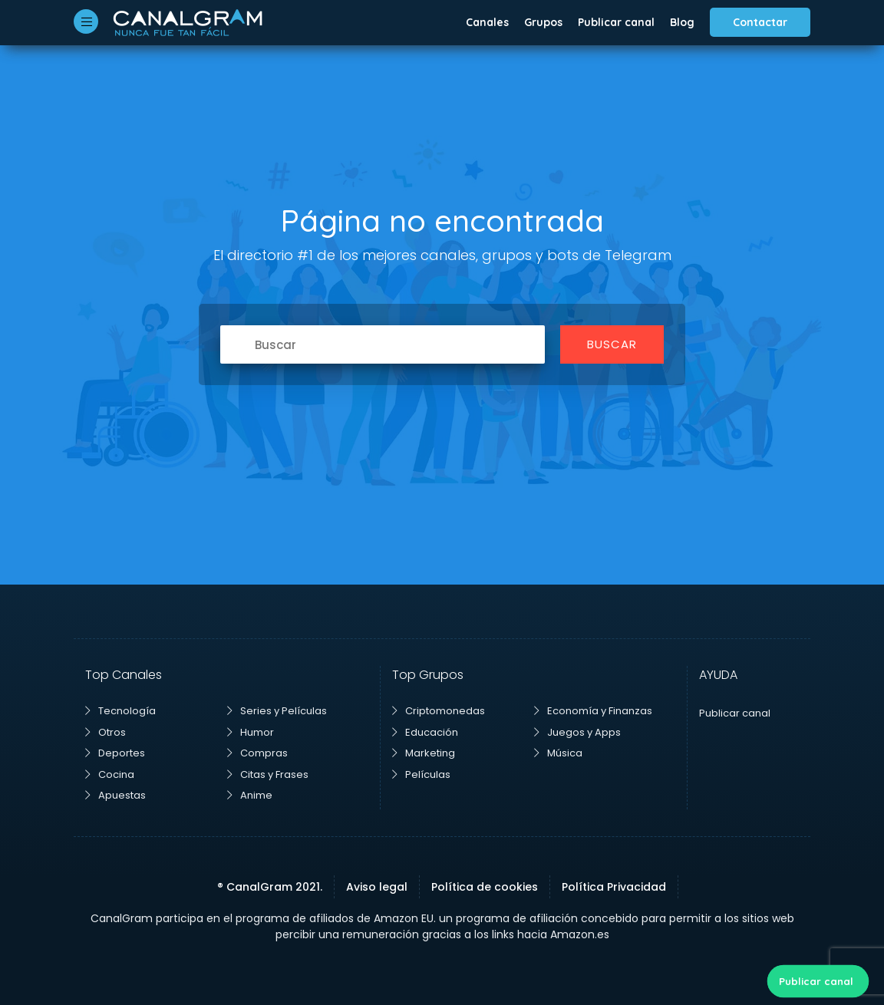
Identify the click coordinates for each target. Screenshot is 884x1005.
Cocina (109, 774)
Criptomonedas (438, 711)
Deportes (115, 753)
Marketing (423, 753)
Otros (105, 732)
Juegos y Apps (577, 732)
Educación (425, 732)
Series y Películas (277, 711)
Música (558, 753)
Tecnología (120, 711)
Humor (250, 732)
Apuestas (115, 795)
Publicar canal (616, 22)
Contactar (760, 22)
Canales (487, 22)
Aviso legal (376, 887)
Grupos (543, 22)
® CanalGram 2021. (269, 887)
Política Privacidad (614, 887)
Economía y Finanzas (593, 711)
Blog (682, 22)
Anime (249, 795)
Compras (257, 753)
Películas (421, 774)
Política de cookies (484, 887)
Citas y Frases (267, 774)
